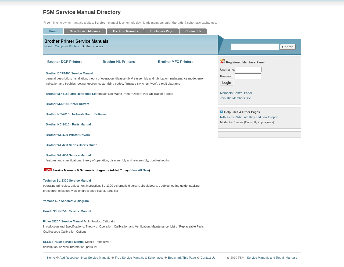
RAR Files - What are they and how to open (249, 117)
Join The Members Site (235, 98)
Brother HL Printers (119, 62)
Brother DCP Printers (65, 62)
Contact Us (193, 31)
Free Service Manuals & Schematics (139, 257)
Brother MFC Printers (175, 62)
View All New (140, 170)
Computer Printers (67, 46)
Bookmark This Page (182, 257)
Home (53, 31)
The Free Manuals (125, 31)
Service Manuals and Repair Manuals (272, 257)
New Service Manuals (85, 31)
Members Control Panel (236, 93)
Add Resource (68, 257)
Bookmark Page (161, 31)
